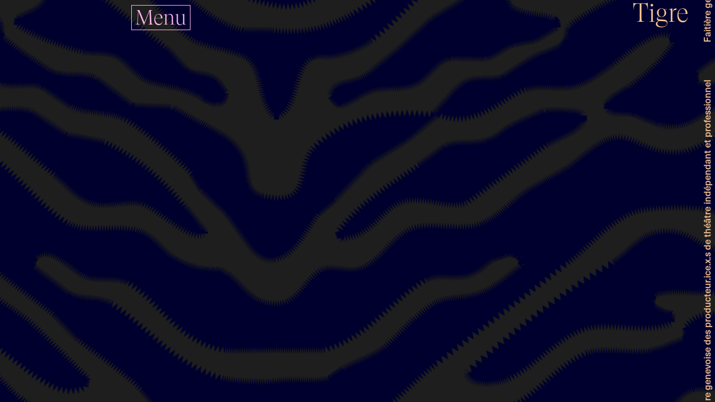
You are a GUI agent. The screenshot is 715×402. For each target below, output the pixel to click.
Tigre (661, 13)
